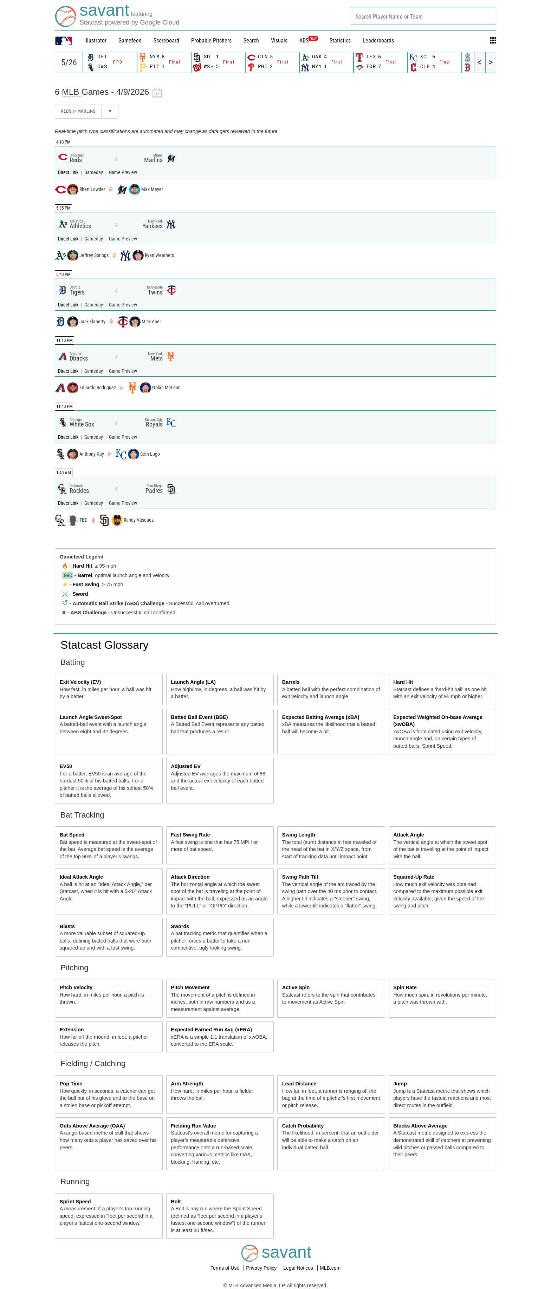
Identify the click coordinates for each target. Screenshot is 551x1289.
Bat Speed (72, 835)
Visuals (279, 40)
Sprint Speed (75, 1201)
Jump (400, 1083)
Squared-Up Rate (413, 877)
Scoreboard (166, 40)
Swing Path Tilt (300, 877)
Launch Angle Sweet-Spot (91, 717)
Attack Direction (190, 877)
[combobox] (423, 16)
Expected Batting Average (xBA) (320, 717)
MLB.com (330, 1268)
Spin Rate (404, 987)
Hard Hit (82, 566)
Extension (72, 1029)
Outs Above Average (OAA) (92, 1126)
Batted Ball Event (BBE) (199, 717)
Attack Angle (408, 835)
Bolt (176, 1201)
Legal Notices (299, 1268)
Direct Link (68, 173)
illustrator (95, 40)
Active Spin (296, 987)
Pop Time (71, 1083)
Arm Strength (187, 1083)
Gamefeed (130, 40)
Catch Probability (303, 1126)
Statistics (340, 40)
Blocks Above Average (420, 1126)
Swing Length (298, 835)
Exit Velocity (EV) (80, 682)
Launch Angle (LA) (193, 682)
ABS (308, 40)
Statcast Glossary (104, 645)
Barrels (291, 682)
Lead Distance (299, 1083)
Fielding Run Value (193, 1126)
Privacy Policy (262, 1268)
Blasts (67, 926)
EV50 (66, 766)
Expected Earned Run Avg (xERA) (211, 1029)
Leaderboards (378, 40)
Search (251, 40)
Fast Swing (86, 584)
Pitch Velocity (76, 987)
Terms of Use (225, 1268)
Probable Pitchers (211, 40)
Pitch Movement (190, 987)
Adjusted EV (186, 766)
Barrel (85, 575)
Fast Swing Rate (190, 835)
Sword (80, 594)
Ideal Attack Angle (81, 877)
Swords (180, 926)
